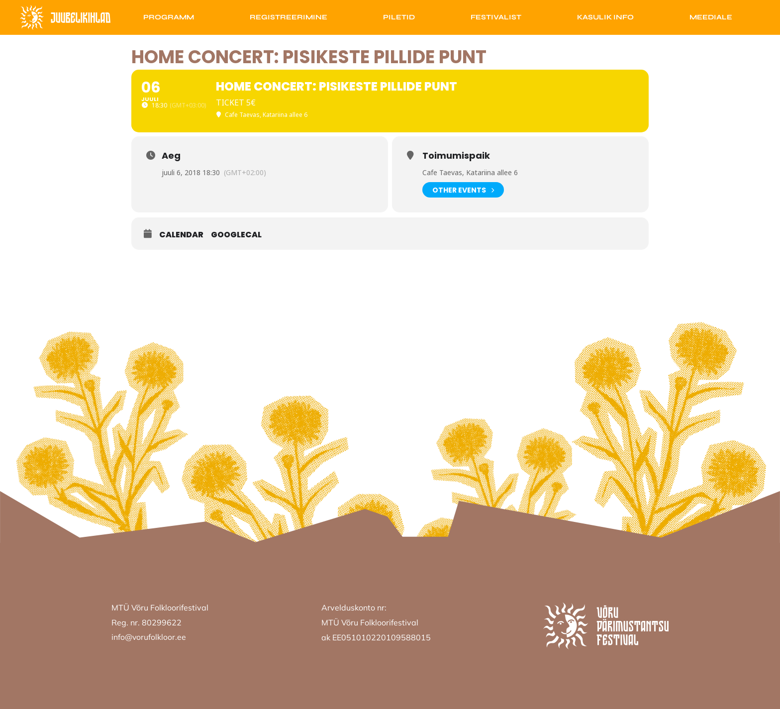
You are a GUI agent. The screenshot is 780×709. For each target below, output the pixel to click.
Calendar (181, 235)
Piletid (399, 17)
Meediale (710, 17)
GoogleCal (236, 235)
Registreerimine (288, 17)
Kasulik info (605, 17)
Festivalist (496, 17)
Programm (168, 17)
